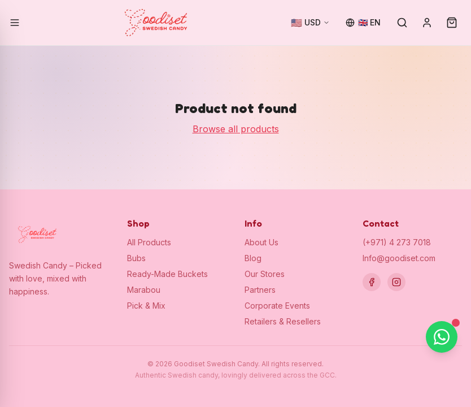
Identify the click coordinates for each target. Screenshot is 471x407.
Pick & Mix (146, 305)
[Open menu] (15, 22)
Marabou (143, 290)
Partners (260, 290)
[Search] (402, 22)
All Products (149, 242)
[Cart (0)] (452, 22)
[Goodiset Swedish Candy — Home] (156, 22)
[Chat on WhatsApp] (441, 337)
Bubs (136, 258)
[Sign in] (427, 22)
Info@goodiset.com (399, 258)
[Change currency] (310, 23)
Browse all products (236, 129)
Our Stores (265, 274)
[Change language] (363, 22)
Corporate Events (277, 305)
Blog (253, 258)
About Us (261, 242)
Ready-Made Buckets (167, 274)
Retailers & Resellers (283, 321)
